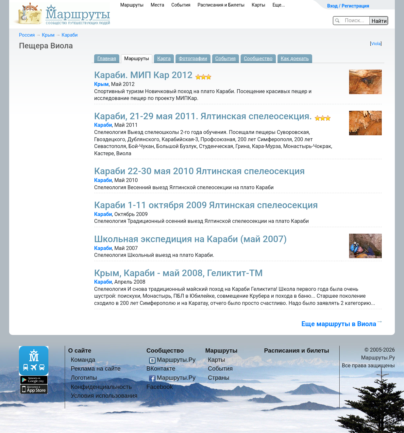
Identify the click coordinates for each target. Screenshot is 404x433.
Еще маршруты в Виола (338, 324)
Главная (106, 58)
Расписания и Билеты (220, 5)
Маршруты (131, 5)
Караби (70, 35)
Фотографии (193, 58)
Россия (27, 35)
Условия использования (104, 395)
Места (157, 5)
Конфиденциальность (101, 386)
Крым (48, 35)
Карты (258, 5)
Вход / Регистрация (348, 5)
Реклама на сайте (96, 368)
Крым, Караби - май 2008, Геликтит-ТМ (178, 273)
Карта (164, 58)
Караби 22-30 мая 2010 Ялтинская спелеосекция (199, 171)
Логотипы (84, 377)
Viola (375, 43)
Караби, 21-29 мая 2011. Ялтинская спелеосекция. (203, 116)
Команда (83, 359)
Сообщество (258, 58)
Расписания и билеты (296, 350)
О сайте (80, 350)
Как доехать (295, 58)
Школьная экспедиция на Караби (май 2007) (190, 239)
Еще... (279, 5)
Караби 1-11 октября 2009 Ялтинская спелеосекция (206, 205)
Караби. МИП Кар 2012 (143, 75)
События (180, 5)
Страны (218, 377)
